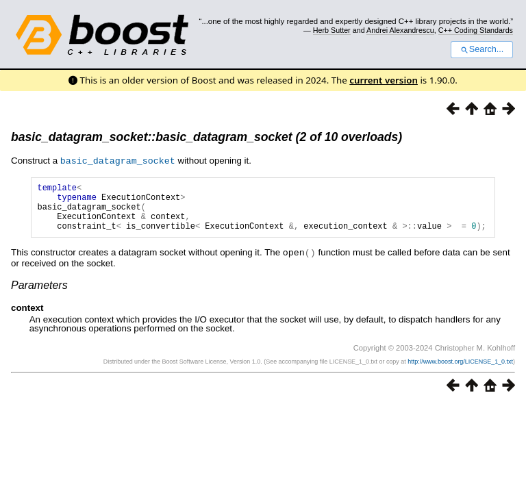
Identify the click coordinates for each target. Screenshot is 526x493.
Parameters (39, 294)
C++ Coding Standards (475, 30)
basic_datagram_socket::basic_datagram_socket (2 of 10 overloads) (206, 137)
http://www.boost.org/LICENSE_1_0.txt (460, 370)
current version (383, 80)
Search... (481, 49)
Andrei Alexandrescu (400, 30)
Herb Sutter (332, 30)
